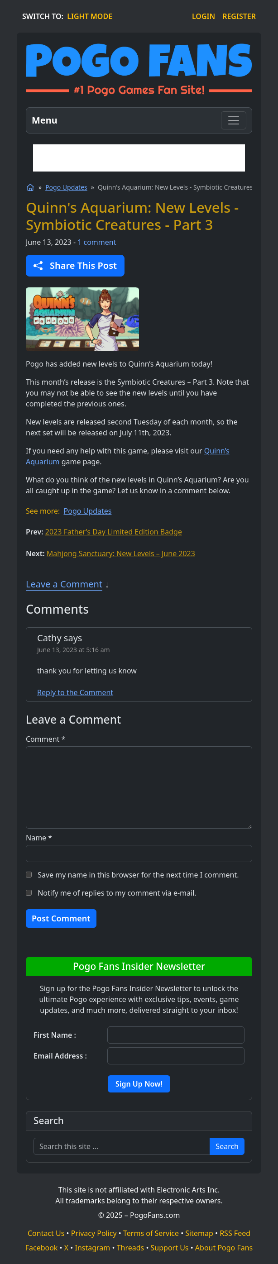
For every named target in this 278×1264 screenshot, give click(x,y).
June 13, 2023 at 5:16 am (73, 649)
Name (39, 838)
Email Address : (60, 1056)
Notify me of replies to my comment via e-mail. (117, 893)
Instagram (92, 1248)
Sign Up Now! (139, 1084)
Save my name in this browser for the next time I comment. (138, 875)
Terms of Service (151, 1233)
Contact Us (46, 1233)
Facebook (41, 1248)
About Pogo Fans (224, 1248)
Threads (130, 1248)
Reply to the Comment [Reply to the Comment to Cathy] (75, 692)
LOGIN (203, 16)
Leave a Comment (64, 584)
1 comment (96, 242)
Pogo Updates (66, 187)
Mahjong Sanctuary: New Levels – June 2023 (121, 553)
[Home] (30, 187)
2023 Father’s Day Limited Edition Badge (113, 532)
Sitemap (199, 1233)
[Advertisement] (139, 158)
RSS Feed (235, 1233)
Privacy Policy (94, 1233)
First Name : (55, 1035)
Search (227, 1146)
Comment (45, 739)
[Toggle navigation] (233, 120)
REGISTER (239, 16)
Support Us (170, 1248)
